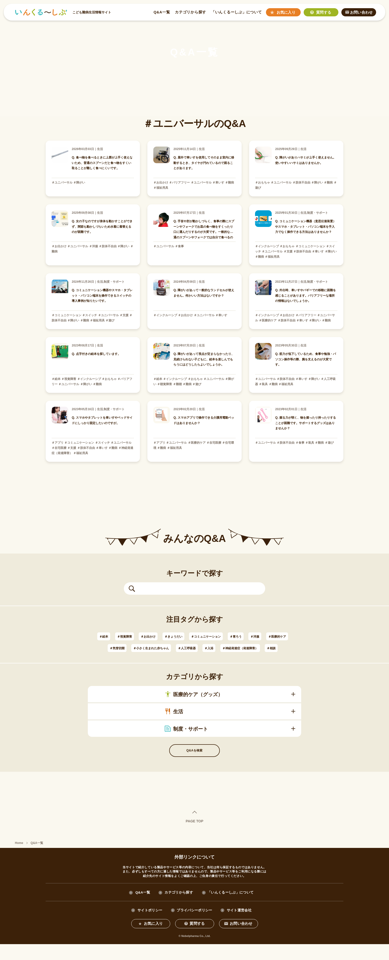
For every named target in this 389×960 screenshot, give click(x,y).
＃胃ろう (262, 636)
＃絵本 (101, 636)
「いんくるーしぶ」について (236, 12)
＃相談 (221, 659)
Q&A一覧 (161, 12)
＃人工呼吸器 (241, 648)
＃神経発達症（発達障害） (182, 659)
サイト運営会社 (239, 926)
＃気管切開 (154, 648)
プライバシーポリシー (194, 926)
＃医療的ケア (123, 648)
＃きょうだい (185, 636)
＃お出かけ (154, 636)
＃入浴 (268, 648)
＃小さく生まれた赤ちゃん (197, 648)
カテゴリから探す (190, 12)
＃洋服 (285, 636)
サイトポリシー (149, 926)
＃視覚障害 (125, 636)
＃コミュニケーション (225, 636)
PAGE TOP (194, 836)
